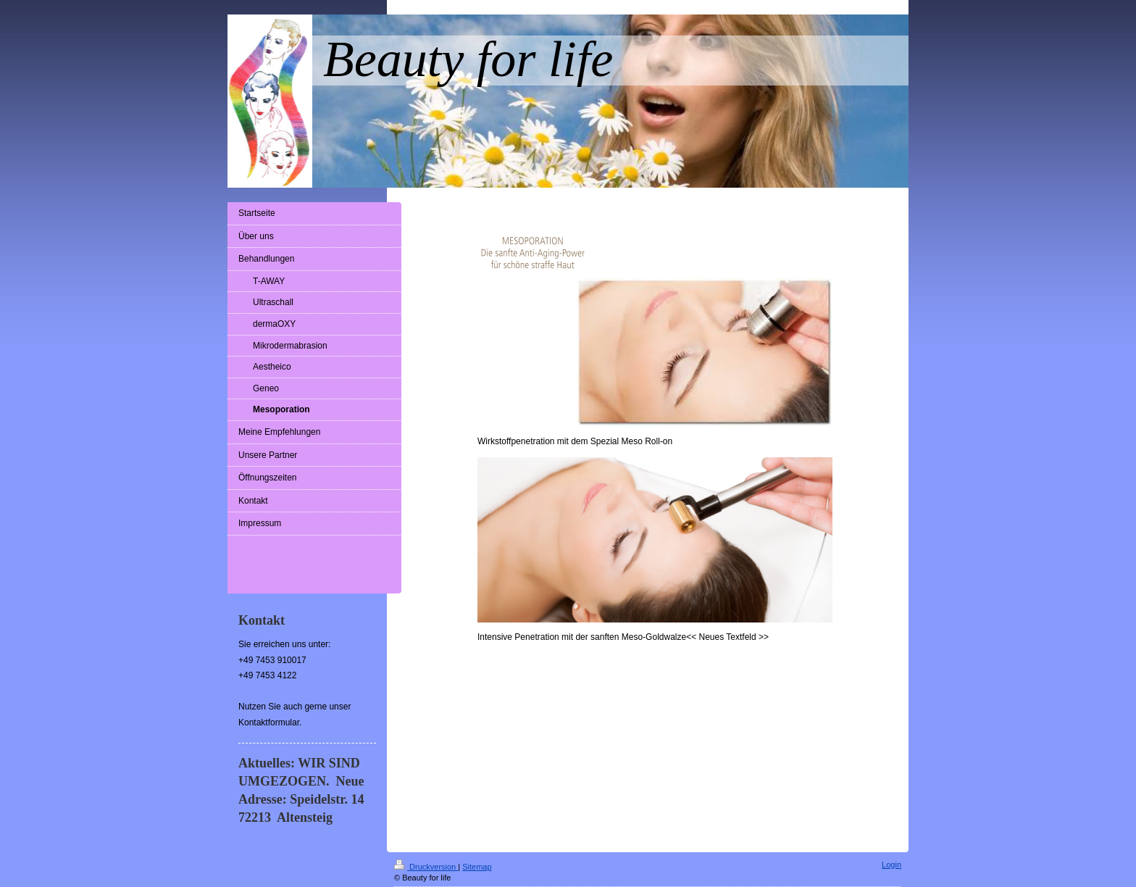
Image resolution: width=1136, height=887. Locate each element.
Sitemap (476, 866)
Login (891, 864)
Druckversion (426, 866)
